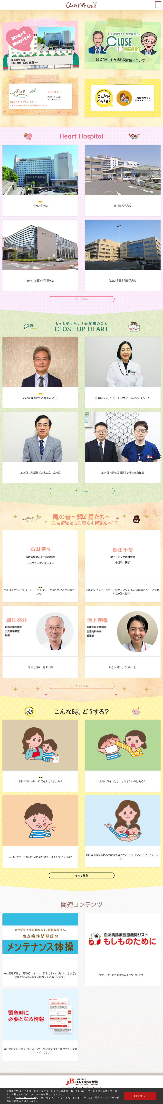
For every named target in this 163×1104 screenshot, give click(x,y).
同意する (140, 1095)
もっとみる (81, 299)
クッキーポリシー (26, 1097)
